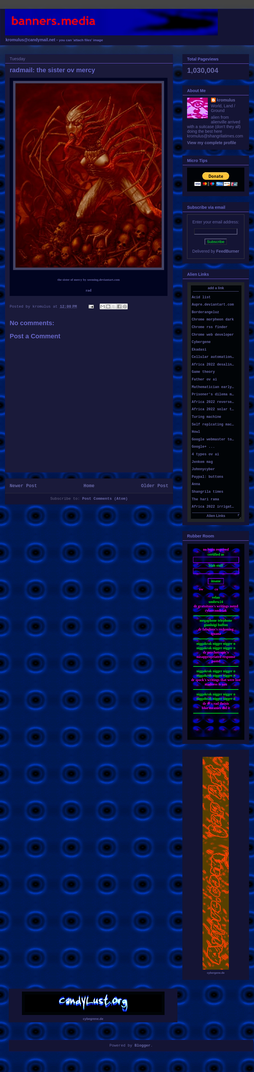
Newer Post (23, 486)
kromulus (226, 100)
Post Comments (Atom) (105, 499)
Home (89, 486)
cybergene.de (215, 972)
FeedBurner (227, 251)
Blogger (142, 1045)
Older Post (154, 486)
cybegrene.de (93, 1019)
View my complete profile (211, 142)
